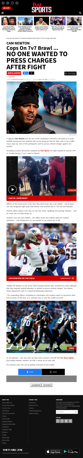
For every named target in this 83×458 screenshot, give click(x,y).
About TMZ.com (7, 402)
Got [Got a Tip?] (6, 8)
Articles (4, 416)
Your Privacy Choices (8, 413)
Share (29, 372)
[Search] (80, 13)
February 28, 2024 (18, 79)
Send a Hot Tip (33, 405)
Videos (4, 443)
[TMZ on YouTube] (66, 421)
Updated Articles (7, 421)
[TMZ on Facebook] (3, 3)
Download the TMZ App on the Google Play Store (71, 451)
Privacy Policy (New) (8, 405)
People (4, 435)
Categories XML (7, 429)
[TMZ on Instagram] (16, 3)
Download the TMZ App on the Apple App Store (53, 451)
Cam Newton (35, 385)
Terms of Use (6, 408)
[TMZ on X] (7, 3)
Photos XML (6, 440)
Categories (5, 427)
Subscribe (76, 412)
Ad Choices (5, 411)
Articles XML (6, 419)
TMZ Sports (44, 151)
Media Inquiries (33, 413)
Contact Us (32, 402)
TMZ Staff (11, 77)
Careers (31, 408)
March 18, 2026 (43, 79)
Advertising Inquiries (35, 411)
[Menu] (2, 13)
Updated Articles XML (8, 424)
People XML (5, 437)
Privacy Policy (76, 406)
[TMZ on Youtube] (12, 3)
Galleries (4, 432)
